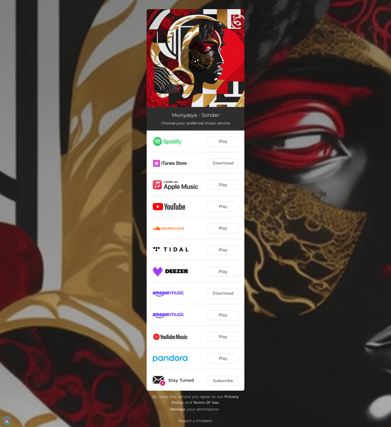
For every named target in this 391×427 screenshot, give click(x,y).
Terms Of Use (206, 402)
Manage (177, 409)
